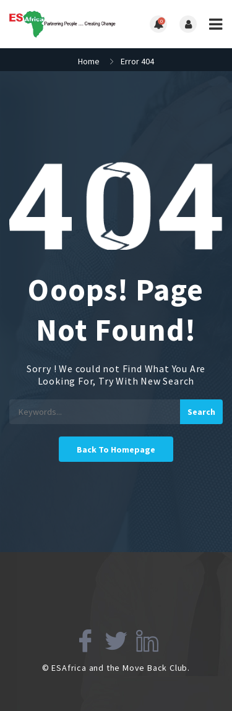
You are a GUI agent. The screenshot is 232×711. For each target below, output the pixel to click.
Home (89, 61)
